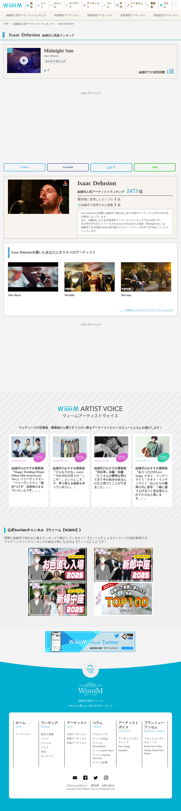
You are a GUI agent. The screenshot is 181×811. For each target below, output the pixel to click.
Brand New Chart (153, 746)
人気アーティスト (77, 734)
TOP (6, 23)
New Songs (124, 746)
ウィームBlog (99, 738)
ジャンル (46, 743)
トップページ (23, 734)
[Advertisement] (90, 127)
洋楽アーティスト (77, 743)
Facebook (68, 167)
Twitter (24, 167)
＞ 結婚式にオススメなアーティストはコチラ (146, 309)
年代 (43, 751)
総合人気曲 (47, 734)
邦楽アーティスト (77, 738)
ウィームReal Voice (102, 750)
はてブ (111, 167)
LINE (155, 167)
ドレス (45, 747)
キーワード (47, 756)
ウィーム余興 (100, 762)
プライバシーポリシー (77, 785)
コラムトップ (100, 734)
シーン (45, 738)
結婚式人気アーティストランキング (33, 23)
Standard (122, 750)
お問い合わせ (108, 785)
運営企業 (95, 785)
